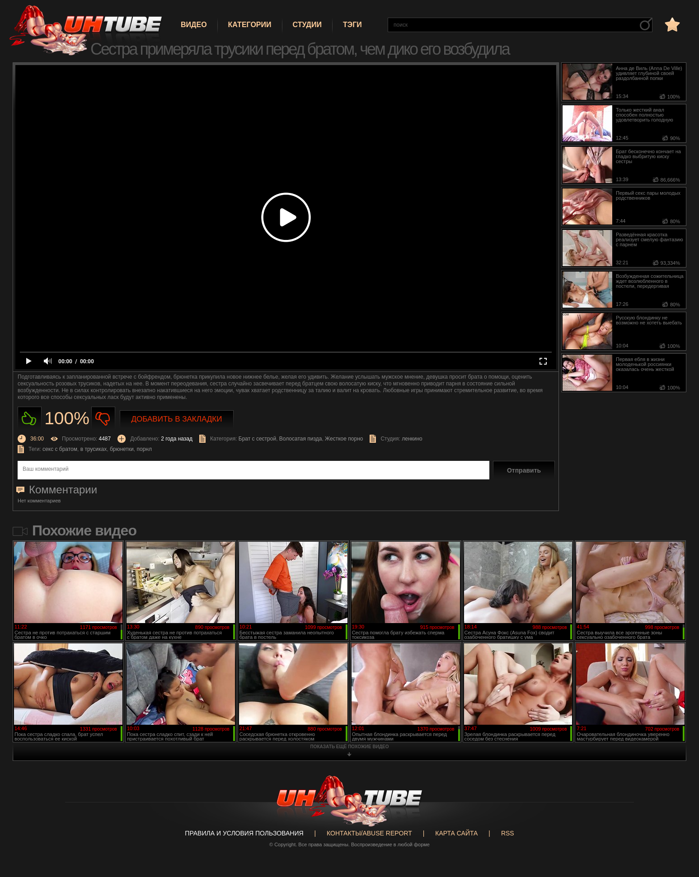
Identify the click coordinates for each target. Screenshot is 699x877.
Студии (307, 24)
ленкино (412, 439)
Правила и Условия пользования (244, 833)
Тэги (352, 24)
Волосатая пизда (300, 439)
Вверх (678, 824)
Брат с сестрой (257, 439)
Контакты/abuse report (369, 833)
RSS (507, 833)
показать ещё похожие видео (349, 746)
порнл (143, 449)
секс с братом (59, 449)
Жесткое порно (344, 439)
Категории (250, 24)
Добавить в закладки (176, 419)
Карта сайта (456, 833)
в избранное (671, 24)
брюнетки (122, 449)
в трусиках (93, 449)
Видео (194, 24)
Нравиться (30, 419)
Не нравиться (103, 419)
